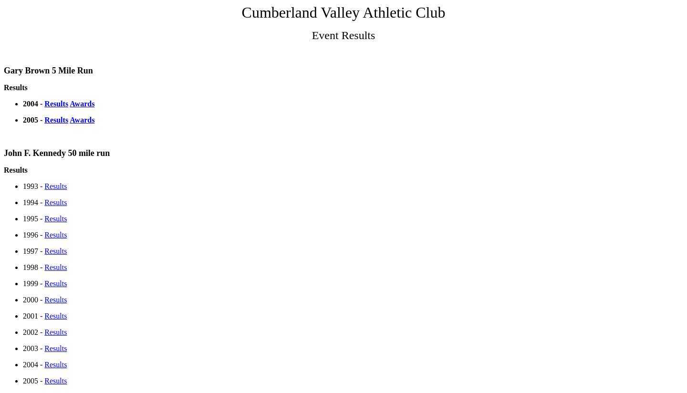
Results (56, 104)
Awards (82, 104)
